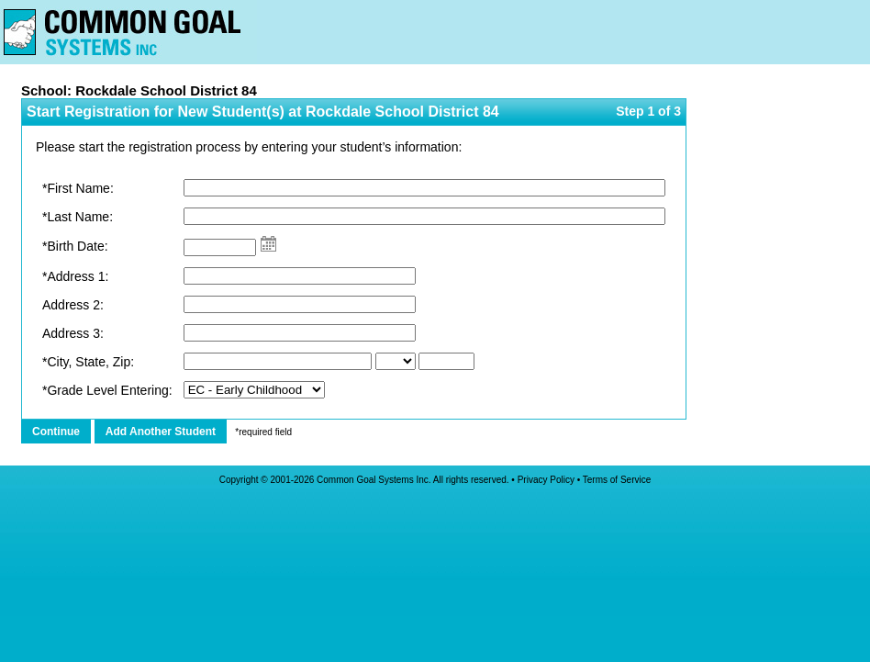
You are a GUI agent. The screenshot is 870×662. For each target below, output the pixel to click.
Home (128, 32)
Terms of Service (617, 480)
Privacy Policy (546, 480)
